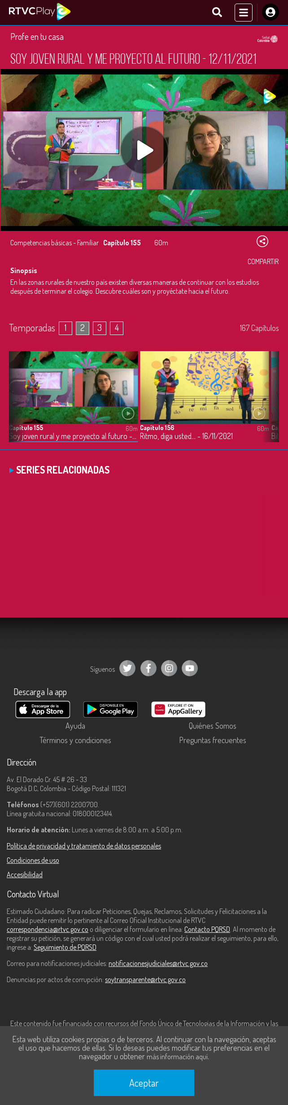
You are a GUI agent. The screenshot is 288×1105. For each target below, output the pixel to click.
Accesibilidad (25, 874)
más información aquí (177, 1056)
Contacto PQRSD (207, 929)
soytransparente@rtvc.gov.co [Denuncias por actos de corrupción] (145, 979)
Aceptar (144, 1082)
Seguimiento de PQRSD (65, 947)
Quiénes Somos (212, 726)
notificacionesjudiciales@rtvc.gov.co (158, 963)
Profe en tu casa (37, 36)
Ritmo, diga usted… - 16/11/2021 (186, 436)
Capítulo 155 (26, 427)
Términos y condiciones (75, 740)
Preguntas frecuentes (212, 740)
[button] (268, 403)
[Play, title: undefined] (144, 150)
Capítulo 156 (157, 427)
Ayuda (75, 726)
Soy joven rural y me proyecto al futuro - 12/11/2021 (73, 436)
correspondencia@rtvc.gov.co (47, 929)
